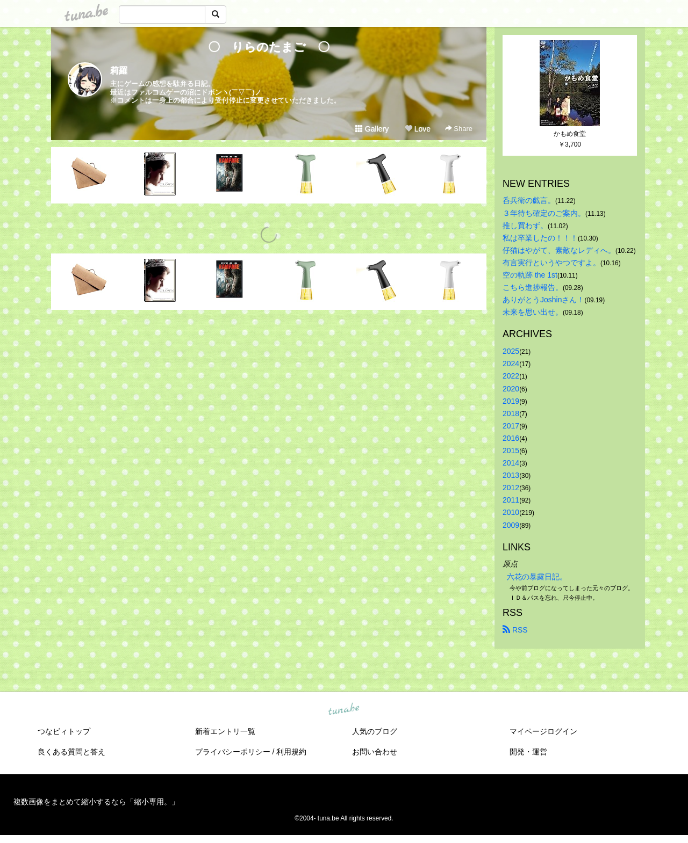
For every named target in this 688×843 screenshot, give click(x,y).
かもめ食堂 (570, 133)
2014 (511, 463)
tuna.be (343, 709)
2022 (511, 376)
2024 (511, 363)
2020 (511, 388)
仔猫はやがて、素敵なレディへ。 (559, 250)
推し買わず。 (525, 225)
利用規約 (291, 751)
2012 (511, 487)
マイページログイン (543, 731)
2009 (511, 525)
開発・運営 (528, 751)
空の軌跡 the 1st (530, 275)
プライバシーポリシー (232, 751)
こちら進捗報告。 (533, 287)
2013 (511, 475)
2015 (511, 450)
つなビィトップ (64, 731)
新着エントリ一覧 (225, 731)
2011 (511, 500)
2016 (511, 438)
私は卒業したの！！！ (540, 238)
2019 (511, 401)
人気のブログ (374, 731)
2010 (511, 512)
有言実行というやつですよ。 (551, 262)
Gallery (372, 129)
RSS (515, 630)
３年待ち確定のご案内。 (544, 213)
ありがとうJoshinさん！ (543, 299)
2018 (511, 413)
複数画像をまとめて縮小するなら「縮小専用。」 (96, 801)
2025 (511, 351)
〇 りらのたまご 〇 (274, 47)
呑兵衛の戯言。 (529, 200)
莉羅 (118, 70)
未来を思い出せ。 (533, 312)
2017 (511, 426)
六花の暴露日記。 (537, 576)
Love (418, 129)
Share (458, 129)
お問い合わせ (374, 751)
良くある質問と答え (71, 751)
